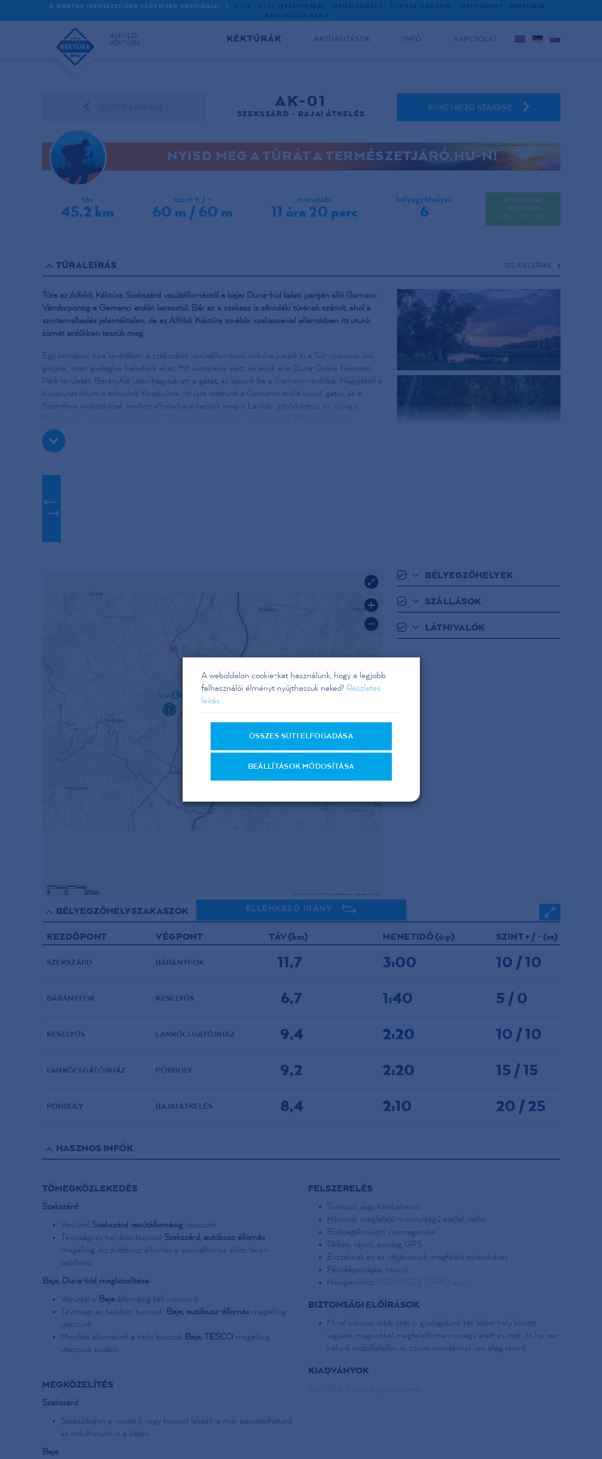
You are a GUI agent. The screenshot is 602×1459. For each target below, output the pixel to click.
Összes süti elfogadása (301, 736)
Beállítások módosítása (301, 766)
